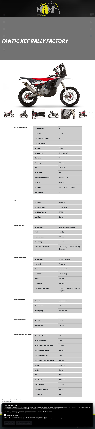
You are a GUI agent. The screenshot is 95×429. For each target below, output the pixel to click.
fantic (4, 36)
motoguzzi (4, 43)
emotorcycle (4, 49)
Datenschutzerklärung (54, 408)
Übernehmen (9, 423)
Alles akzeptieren (24, 423)
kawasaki (4, 22)
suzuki (4, 15)
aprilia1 (4, 29)
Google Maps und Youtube (12, 415)
